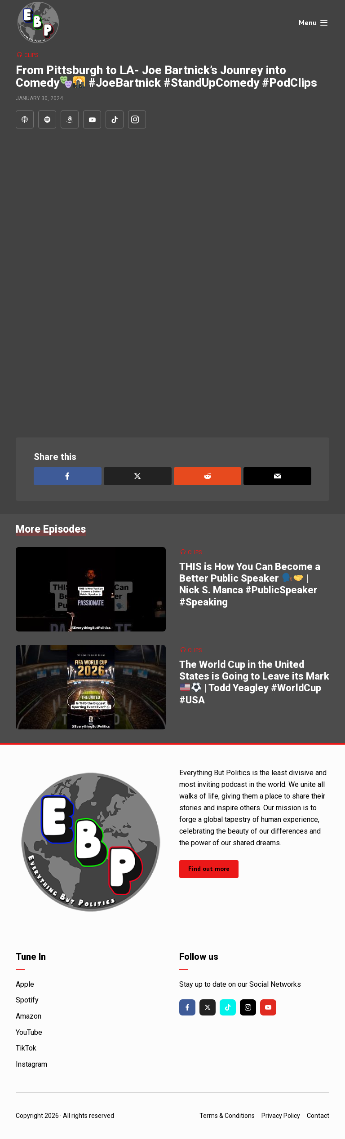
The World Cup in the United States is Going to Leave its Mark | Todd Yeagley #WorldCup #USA (254, 682)
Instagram (31, 1064)
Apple (25, 984)
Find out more (209, 869)
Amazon (28, 1016)
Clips (31, 55)
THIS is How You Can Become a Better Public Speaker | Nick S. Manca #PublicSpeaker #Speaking (249, 584)
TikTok (26, 1048)
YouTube (29, 1032)
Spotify (27, 1000)
